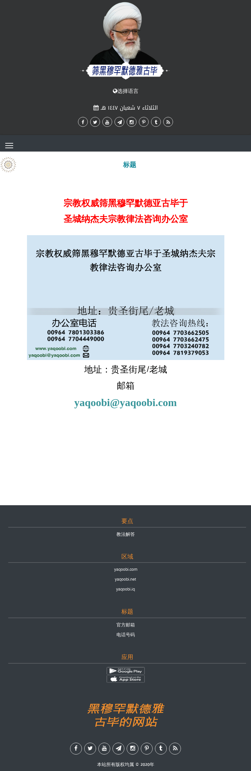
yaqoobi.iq (125, 589)
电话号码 (125, 634)
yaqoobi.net (125, 579)
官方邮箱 (125, 624)
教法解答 (125, 534)
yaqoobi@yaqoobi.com (125, 402)
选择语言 (125, 91)
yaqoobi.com (125, 569)
